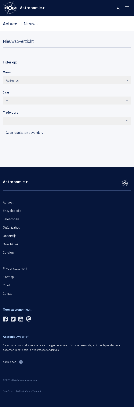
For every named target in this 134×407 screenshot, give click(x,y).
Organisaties (11, 227)
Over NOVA (10, 244)
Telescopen (11, 219)
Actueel (8, 202)
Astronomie (16, 181)
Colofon (8, 252)
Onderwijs (9, 236)
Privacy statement (15, 268)
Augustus (67, 80)
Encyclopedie (12, 211)
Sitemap (8, 277)
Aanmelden (9, 362)
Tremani (36, 391)
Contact (8, 293)
